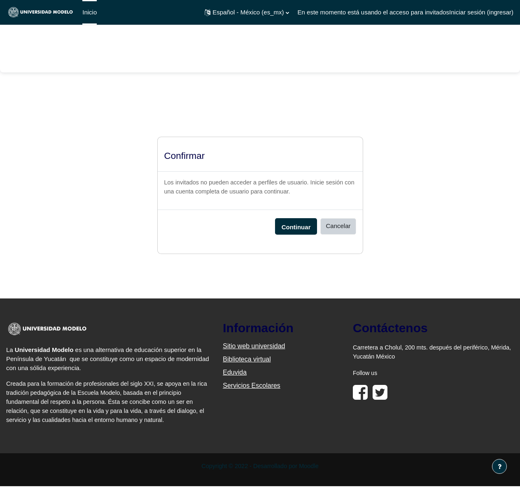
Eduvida (235, 372)
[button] (246, 12)
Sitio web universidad (254, 346)
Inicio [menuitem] (89, 12)
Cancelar (338, 226)
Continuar (296, 227)
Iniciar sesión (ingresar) (481, 12)
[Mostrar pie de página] (499, 466)
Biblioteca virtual (247, 359)
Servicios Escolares (251, 385)
